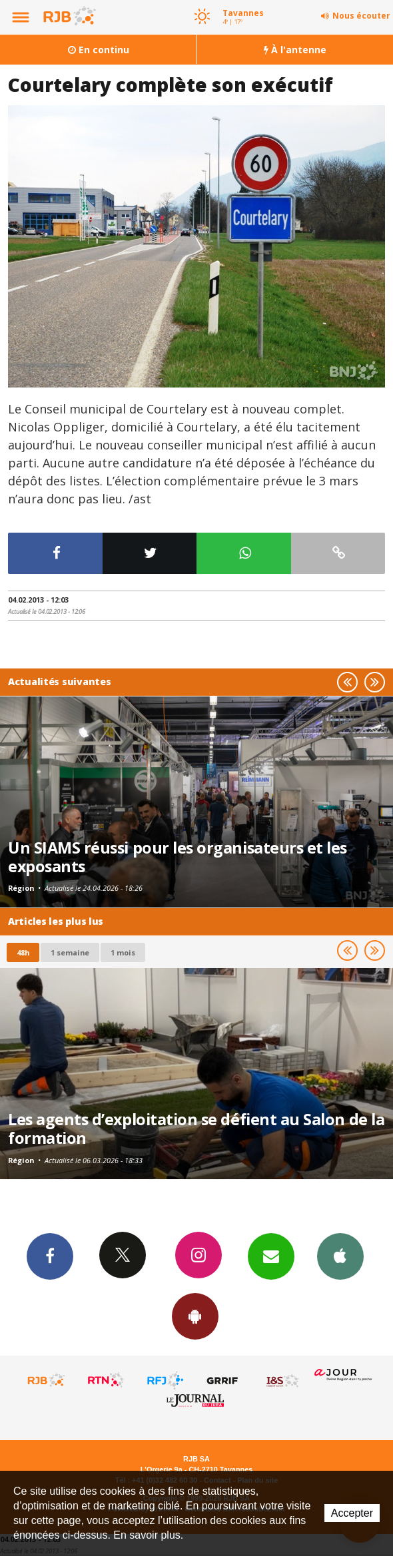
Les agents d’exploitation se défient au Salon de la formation (196, 1129)
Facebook (50, 1255)
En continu (98, 49)
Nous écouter (361, 15)
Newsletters (271, 1255)
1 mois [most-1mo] (123, 952)
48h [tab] (23, 952)
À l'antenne (295, 49)
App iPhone (340, 1255)
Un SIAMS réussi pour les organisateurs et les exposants (177, 857)
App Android (195, 1315)
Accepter (352, 1513)
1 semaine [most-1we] (70, 952)
